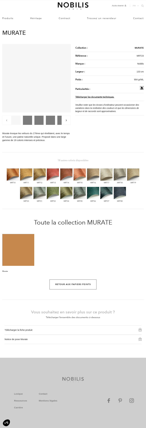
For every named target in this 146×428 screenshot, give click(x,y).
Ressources (20, 400)
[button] (6, 422)
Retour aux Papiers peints (73, 284)
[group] (16, 120)
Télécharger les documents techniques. (94, 97)
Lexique (18, 393)
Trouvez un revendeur (101, 18)
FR (134, 6)
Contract (64, 18)
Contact (138, 18)
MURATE (139, 48)
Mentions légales (48, 400)
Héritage (36, 18)
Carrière (18, 407)
